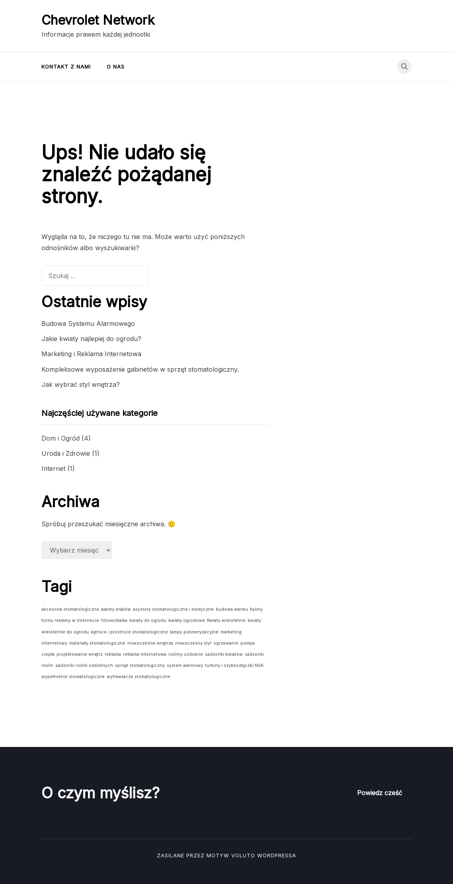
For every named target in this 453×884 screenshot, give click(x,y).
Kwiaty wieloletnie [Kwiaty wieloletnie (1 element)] (226, 620)
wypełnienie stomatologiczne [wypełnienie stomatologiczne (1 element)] (73, 676)
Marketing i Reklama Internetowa (91, 354)
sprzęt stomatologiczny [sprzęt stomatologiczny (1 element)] (140, 665)
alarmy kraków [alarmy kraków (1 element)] (116, 609)
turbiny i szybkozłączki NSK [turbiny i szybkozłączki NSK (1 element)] (234, 665)
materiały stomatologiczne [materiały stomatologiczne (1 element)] (97, 643)
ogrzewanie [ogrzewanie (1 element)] (225, 643)
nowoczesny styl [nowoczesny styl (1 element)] (193, 643)
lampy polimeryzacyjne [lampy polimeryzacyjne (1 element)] (194, 632)
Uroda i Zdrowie (65, 453)
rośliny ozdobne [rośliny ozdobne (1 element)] (185, 654)
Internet (53, 468)
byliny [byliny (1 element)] (256, 609)
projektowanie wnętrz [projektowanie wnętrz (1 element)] (80, 654)
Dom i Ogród (60, 438)
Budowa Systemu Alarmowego (88, 323)
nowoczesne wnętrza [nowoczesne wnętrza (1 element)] (150, 643)
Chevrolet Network (97, 20)
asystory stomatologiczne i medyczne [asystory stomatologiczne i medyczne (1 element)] (173, 609)
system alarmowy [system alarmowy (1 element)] (185, 665)
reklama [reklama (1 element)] (113, 654)
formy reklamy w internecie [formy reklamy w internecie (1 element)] (70, 620)
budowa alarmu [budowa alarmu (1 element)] (232, 609)
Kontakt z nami (66, 66)
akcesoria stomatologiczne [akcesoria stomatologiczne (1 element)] (70, 609)
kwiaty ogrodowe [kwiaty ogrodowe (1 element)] (186, 620)
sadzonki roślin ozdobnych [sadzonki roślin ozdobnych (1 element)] (84, 665)
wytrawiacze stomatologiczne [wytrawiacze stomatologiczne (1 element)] (138, 676)
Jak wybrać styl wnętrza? (80, 384)
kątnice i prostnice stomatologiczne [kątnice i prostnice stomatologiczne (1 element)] (129, 632)
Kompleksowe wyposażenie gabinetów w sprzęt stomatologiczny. (140, 369)
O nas (116, 66)
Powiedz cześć (379, 793)
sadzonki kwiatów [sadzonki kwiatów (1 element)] (224, 654)
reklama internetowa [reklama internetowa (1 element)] (144, 654)
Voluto (243, 855)
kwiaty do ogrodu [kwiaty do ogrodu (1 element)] (147, 620)
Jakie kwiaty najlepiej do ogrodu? (91, 339)
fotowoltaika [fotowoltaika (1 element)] (114, 620)
